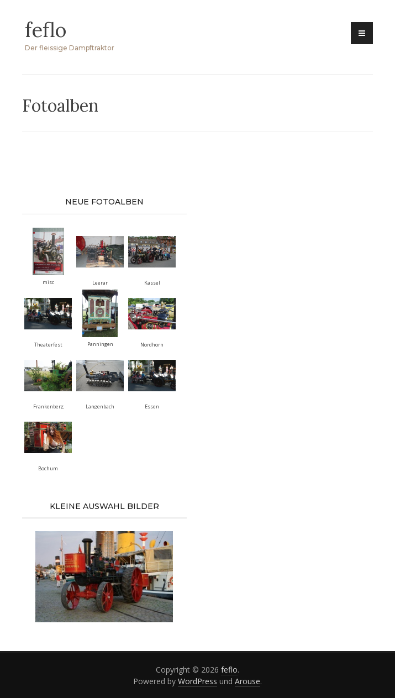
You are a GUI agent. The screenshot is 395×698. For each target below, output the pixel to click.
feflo (45, 30)
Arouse (247, 681)
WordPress (197, 681)
